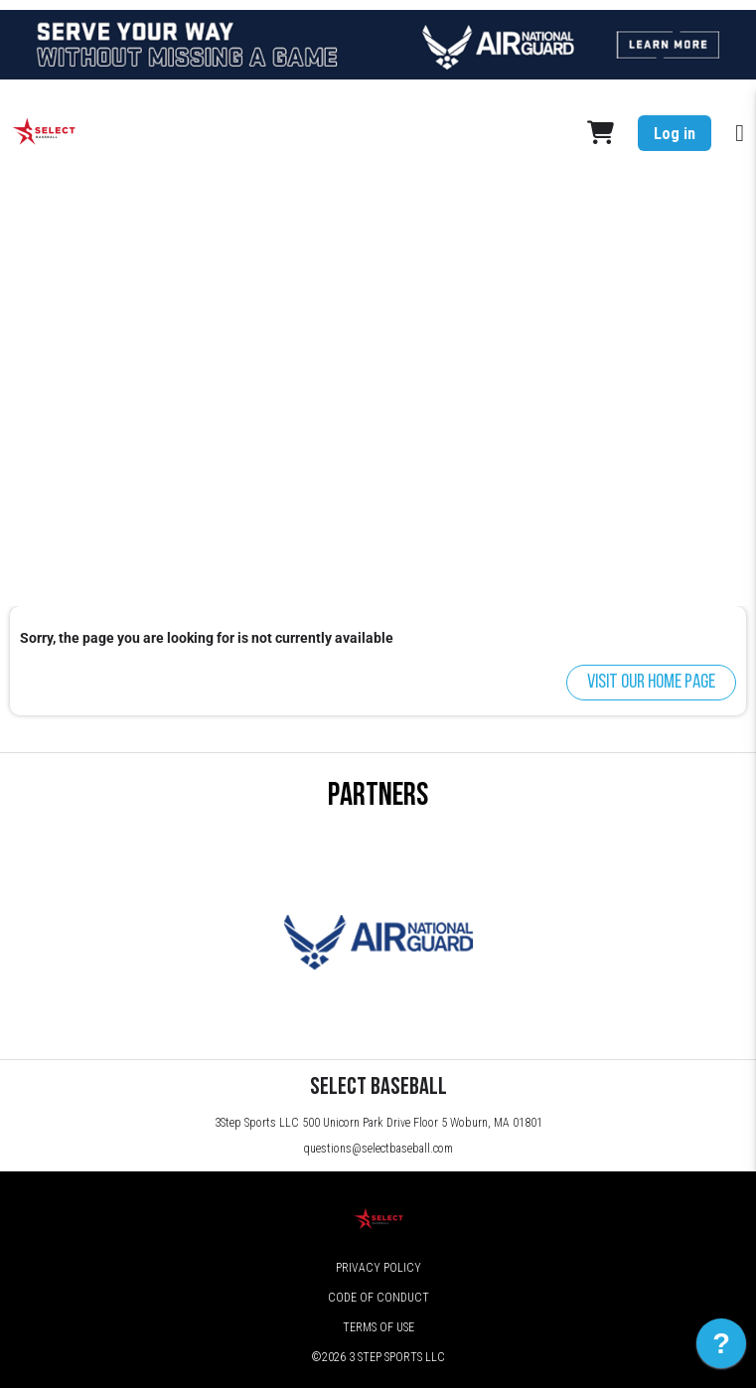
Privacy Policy (378, 1268)
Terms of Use (378, 1327)
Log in (674, 133)
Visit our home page (651, 683)
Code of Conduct (378, 1298)
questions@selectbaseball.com (378, 1149)
